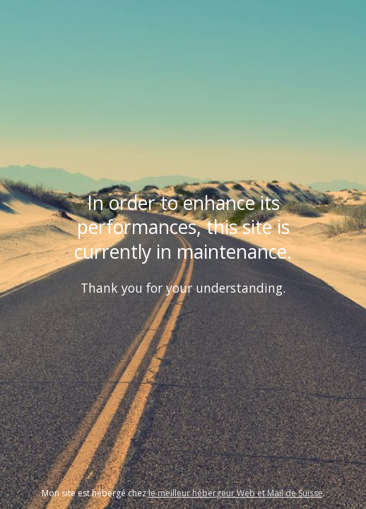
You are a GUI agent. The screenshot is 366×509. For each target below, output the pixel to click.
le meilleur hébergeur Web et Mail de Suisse (235, 493)
